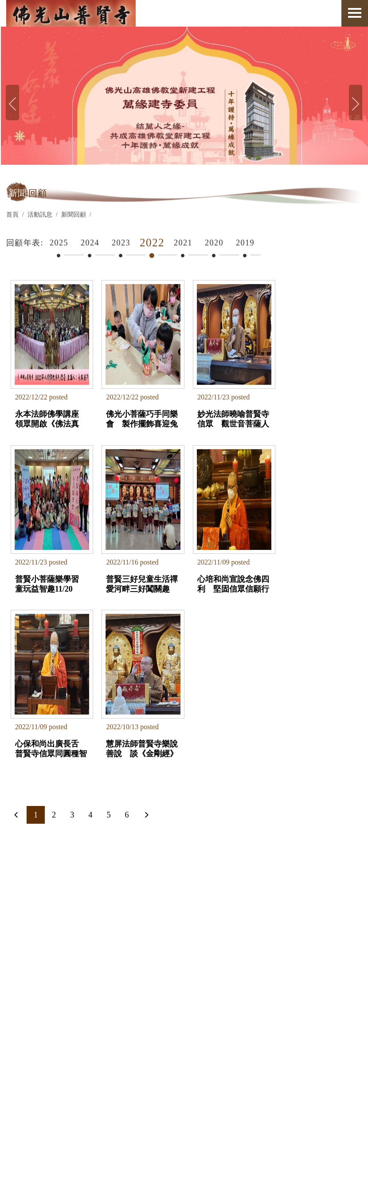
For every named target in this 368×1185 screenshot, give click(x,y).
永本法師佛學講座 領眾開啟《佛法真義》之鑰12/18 (50, 414)
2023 (121, 242)
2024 (90, 242)
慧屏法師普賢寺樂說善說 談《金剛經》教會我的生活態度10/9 (310, 574)
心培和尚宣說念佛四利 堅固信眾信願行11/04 (135, 574)
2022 (152, 243)
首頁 (12, 214)
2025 (59, 242)
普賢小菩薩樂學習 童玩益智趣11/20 (313, 414)
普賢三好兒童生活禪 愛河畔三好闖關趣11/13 (47, 574)
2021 (183, 242)
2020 (214, 242)
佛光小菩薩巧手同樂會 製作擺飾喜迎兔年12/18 (135, 414)
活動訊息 (39, 214)
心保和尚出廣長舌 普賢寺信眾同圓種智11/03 (225, 574)
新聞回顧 (73, 214)
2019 (245, 242)
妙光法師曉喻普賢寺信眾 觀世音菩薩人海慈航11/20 (222, 414)
